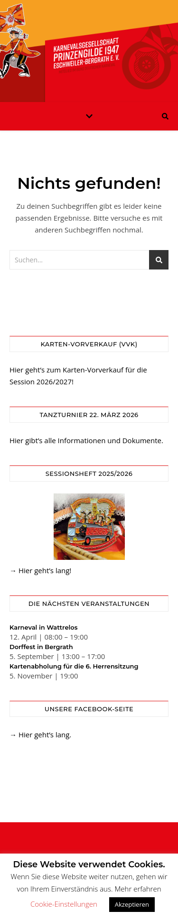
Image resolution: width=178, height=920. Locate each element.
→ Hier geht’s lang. (40, 734)
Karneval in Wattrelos (43, 627)
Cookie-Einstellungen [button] (63, 904)
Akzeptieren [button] (132, 904)
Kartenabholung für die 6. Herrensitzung (74, 666)
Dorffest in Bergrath (41, 647)
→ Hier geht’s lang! (40, 570)
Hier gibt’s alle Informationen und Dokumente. (86, 440)
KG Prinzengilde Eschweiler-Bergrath (89, 45)
